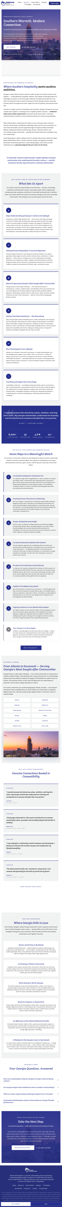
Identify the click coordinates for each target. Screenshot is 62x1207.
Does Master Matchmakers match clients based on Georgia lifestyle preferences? (30, 1101)
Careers (34, 1188)
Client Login (55, 3)
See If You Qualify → (31, 648)
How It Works (35, 2)
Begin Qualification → (23, 1147)
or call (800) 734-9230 (28, 47)
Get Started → (12, 47)
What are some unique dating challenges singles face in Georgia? (30, 1094)
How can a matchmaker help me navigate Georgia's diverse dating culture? (30, 1080)
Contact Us (27, 1188)
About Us (26, 2)
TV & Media (27, 4)
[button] (3, 890)
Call (46, 1204)
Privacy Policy (43, 1188)
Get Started (36, 4)
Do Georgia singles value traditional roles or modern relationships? (30, 1087)
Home (19, 2)
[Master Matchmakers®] (8, 3)
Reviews (44, 2)
